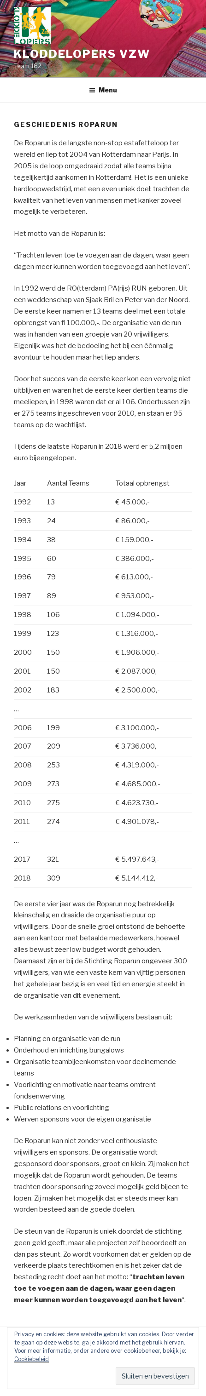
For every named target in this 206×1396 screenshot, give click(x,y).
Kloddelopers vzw (82, 54)
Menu (103, 90)
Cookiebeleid (31, 1359)
